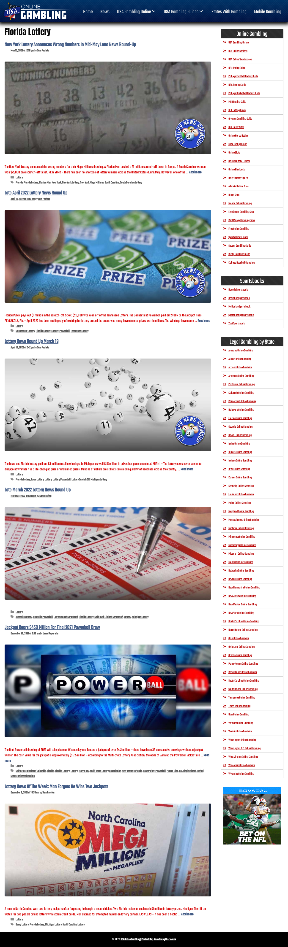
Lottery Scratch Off (80, 479)
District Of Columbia (36, 771)
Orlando (138, 771)
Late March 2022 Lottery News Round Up (38, 490)
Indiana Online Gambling (240, 460)
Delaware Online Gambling (241, 409)
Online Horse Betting (238, 135)
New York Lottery (70, 182)
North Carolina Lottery (74, 924)
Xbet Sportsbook (236, 323)
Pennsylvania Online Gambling (243, 663)
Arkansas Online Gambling (241, 376)
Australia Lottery (24, 617)
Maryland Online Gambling (241, 511)
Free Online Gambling (238, 229)
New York (56, 182)
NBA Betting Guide (237, 85)
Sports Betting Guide (238, 237)
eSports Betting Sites (238, 186)
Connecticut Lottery (25, 331)
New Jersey (127, 771)
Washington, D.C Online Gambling (244, 748)
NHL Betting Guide (237, 110)
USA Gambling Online (136, 11)
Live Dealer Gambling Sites (241, 212)
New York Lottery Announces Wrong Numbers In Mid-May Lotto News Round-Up (70, 45)
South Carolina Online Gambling (243, 680)
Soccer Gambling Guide (239, 245)
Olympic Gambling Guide (240, 118)
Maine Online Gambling (239, 503)
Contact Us (146, 939)
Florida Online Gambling (240, 418)
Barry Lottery (22, 924)
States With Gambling (229, 12)
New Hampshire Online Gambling (244, 587)
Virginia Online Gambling (240, 731)
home (88, 12)
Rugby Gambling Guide (239, 254)
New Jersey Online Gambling (242, 596)
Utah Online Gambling (238, 714)
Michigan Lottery (99, 479)
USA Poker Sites (236, 127)
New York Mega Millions (92, 182)
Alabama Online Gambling (240, 350)
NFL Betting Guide (236, 68)
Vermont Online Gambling (240, 723)
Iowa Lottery (37, 479)
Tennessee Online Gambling (241, 697)
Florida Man (45, 182)
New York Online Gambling (241, 613)
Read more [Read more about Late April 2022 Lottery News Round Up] (203, 321)
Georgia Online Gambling (240, 426)
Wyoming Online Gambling (241, 774)
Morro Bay (84, 771)
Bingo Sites (233, 195)
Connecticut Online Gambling (242, 401)
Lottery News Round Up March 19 (31, 341)
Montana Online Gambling (240, 562)
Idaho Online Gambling (239, 443)
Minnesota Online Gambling (241, 536)
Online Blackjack (236, 169)
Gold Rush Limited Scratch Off (108, 617)
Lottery (19, 177)
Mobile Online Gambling (240, 203)
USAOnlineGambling (130, 939)
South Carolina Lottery (131, 182)
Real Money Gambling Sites (241, 220)
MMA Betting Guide (237, 144)
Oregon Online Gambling (240, 655)
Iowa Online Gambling (239, 469)
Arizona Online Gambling (240, 367)
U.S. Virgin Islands (187, 771)
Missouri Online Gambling (241, 553)
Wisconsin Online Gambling (241, 765)
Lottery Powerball (62, 479)
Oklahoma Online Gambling (241, 647)
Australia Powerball (43, 617)
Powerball (64, 331)
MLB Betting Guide (237, 102)
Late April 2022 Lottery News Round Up (36, 193)
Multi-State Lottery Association (105, 771)
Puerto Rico (172, 771)
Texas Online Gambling (239, 706)
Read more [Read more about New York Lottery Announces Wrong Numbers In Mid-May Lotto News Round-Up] (195, 172)
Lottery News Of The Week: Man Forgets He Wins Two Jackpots (56, 787)
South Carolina (112, 182)
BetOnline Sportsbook (239, 298)
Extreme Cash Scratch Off (66, 617)
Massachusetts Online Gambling (243, 520)
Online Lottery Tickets (239, 161)
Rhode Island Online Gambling (242, 672)
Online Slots (234, 152)
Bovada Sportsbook (238, 289)
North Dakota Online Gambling (243, 630)
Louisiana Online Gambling (241, 494)
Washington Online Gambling (242, 740)
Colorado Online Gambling (241, 393)
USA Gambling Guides (184, 11)
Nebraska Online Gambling (241, 570)
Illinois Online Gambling (240, 452)
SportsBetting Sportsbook (241, 315)
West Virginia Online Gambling (243, 757)
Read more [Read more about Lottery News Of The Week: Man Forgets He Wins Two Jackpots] (187, 914)
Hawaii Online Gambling (240, 435)
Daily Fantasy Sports (238, 178)
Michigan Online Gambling (241, 528)
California (20, 771)
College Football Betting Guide (243, 76)
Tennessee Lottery (79, 331)
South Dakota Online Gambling (243, 689)
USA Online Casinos (237, 51)
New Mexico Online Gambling (242, 604)
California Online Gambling (241, 384)
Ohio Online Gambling (238, 638)
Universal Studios (26, 776)
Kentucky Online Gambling (241, 486)
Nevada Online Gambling (240, 579)
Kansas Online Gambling (240, 477)
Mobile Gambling (267, 12)
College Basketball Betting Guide (244, 93)
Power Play (148, 771)
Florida (19, 182)
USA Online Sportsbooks (240, 59)
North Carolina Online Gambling (243, 621)
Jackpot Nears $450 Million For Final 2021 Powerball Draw (52, 627)
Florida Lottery (31, 182)
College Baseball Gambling (241, 262)
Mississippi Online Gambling (242, 545)
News (105, 12)
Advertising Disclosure (165, 939)
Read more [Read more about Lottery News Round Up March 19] (187, 469)
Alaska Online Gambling (239, 359)
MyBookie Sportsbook (239, 306)
